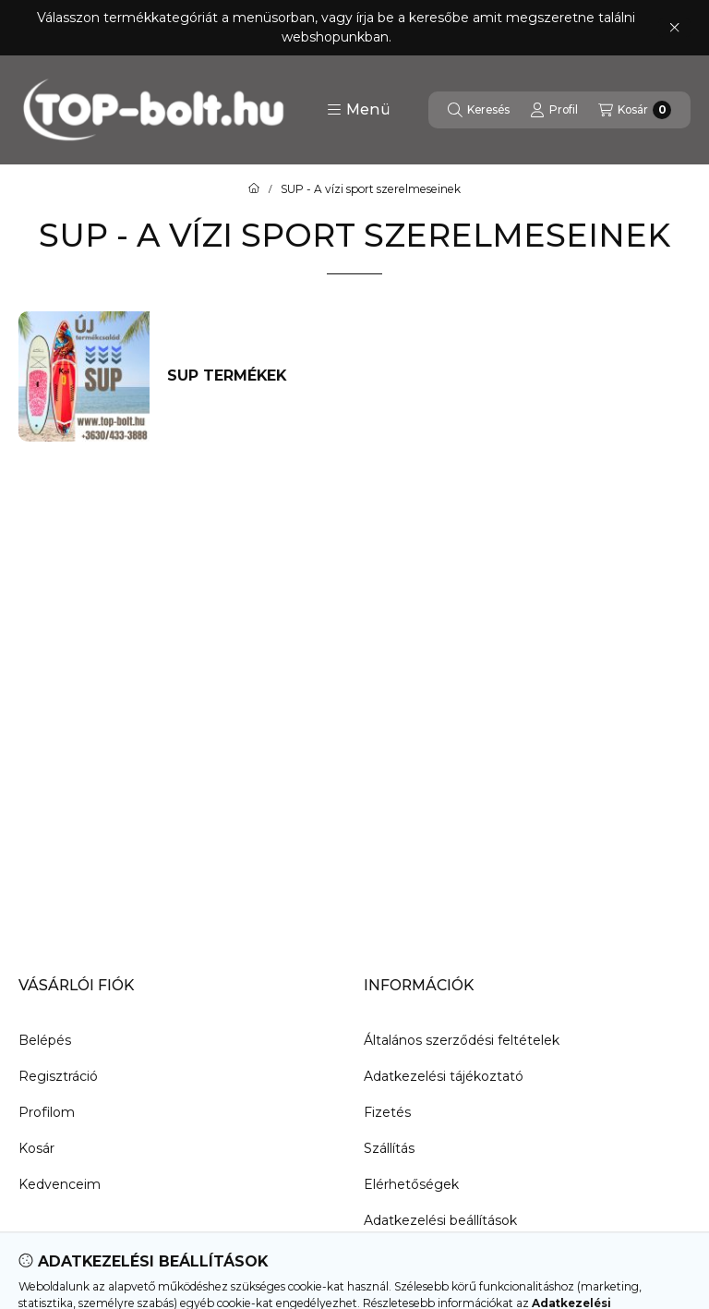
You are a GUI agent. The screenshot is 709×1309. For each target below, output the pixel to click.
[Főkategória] (253, 189)
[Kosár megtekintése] (634, 109)
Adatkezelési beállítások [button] (440, 1220)
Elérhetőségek (411, 1184)
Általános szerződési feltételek (461, 1040)
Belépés (44, 1040)
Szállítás (389, 1148)
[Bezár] (674, 27)
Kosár (36, 1148)
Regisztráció (58, 1076)
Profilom (46, 1112)
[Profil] (554, 109)
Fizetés (387, 1112)
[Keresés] (479, 109)
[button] (358, 109)
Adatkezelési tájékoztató (443, 1076)
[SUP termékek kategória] (247, 376)
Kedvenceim (59, 1184)
